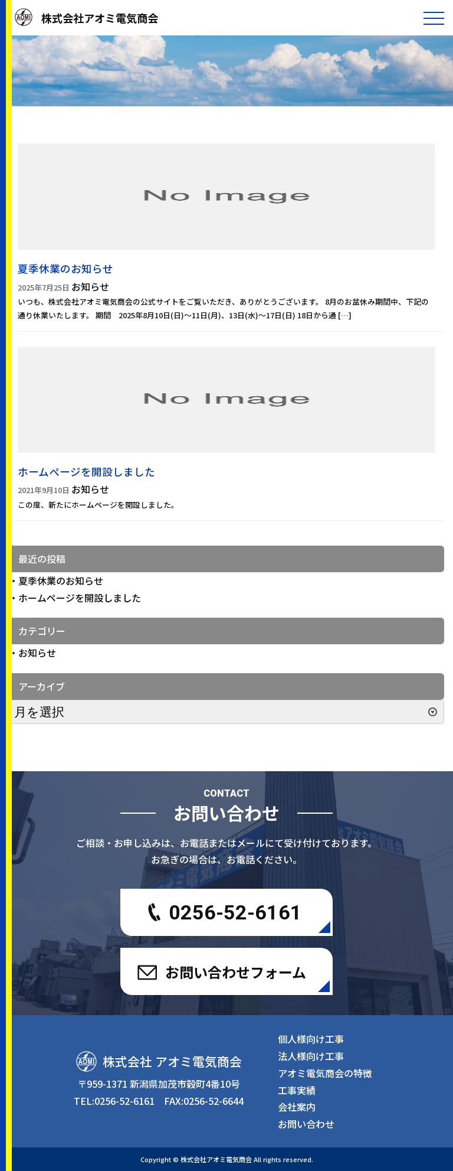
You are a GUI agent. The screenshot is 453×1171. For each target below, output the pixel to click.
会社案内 (297, 1107)
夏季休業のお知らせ (60, 580)
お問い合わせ (306, 1124)
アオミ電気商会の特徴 (325, 1073)
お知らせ (37, 652)
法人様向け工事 (311, 1056)
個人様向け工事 (311, 1039)
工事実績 (297, 1090)
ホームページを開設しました (79, 598)
